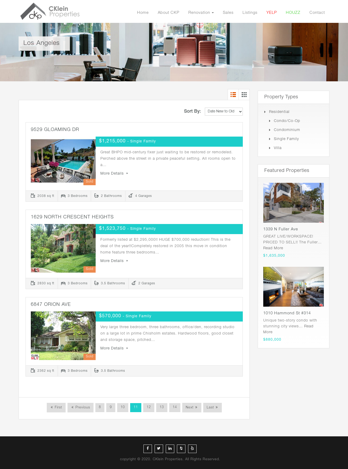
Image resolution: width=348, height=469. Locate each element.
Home (143, 13)
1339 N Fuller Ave (280, 229)
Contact (317, 13)
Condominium (287, 130)
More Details (114, 174)
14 (175, 407)
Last (210, 407)
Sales (228, 13)
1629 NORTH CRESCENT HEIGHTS (72, 217)
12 (149, 407)
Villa (278, 148)
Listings (250, 13)
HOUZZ (293, 13)
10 (123, 407)
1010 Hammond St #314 (287, 313)
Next (190, 407)
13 (162, 407)
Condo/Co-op (287, 121)
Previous (82, 407)
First (57, 407)
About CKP (168, 13)
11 (136, 407)
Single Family (286, 139)
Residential (279, 112)
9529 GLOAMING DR (55, 130)
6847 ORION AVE (51, 304)
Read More (273, 248)
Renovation (199, 13)
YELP (271, 13)
